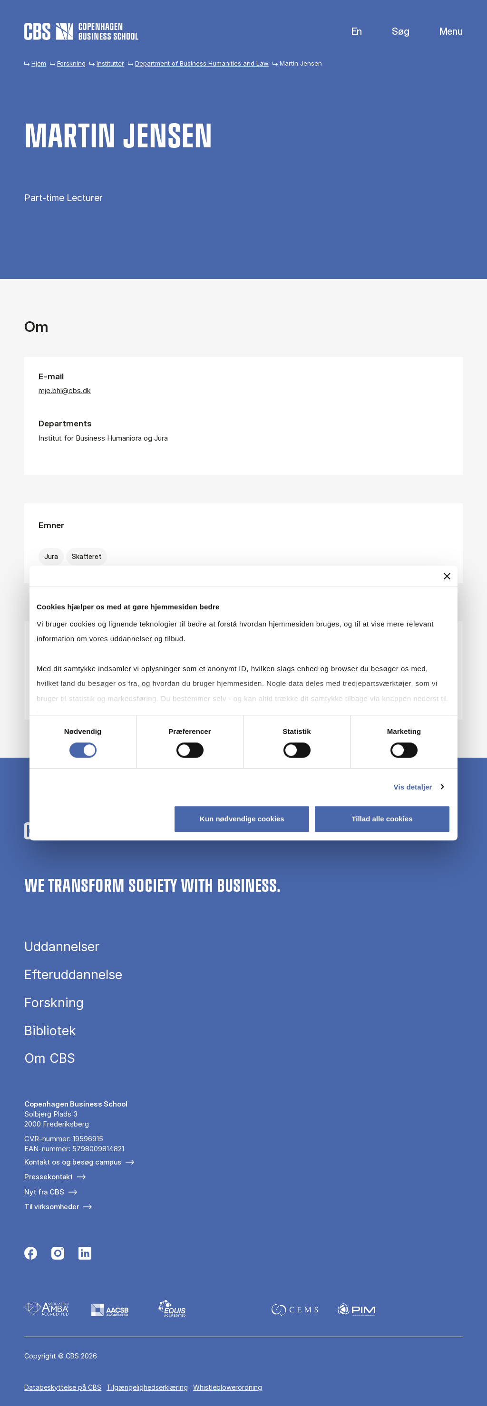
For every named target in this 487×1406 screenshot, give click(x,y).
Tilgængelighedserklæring (147, 1387)
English (349, 32)
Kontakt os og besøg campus (72, 1161)
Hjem (38, 63)
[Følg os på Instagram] (57, 1254)
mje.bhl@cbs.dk (65, 390)
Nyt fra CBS (44, 1191)
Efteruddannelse (73, 974)
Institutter (110, 63)
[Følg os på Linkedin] (84, 1254)
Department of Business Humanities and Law (202, 63)
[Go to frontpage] (81, 31)
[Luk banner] (447, 576)
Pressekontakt (48, 1176)
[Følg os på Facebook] (30, 1254)
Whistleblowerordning (227, 1387)
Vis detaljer (413, 787)
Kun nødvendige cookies (242, 819)
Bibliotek (50, 1030)
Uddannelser (61, 946)
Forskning (71, 63)
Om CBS (49, 1058)
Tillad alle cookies (381, 819)
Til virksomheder (51, 1206)
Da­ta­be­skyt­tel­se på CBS (62, 1387)
